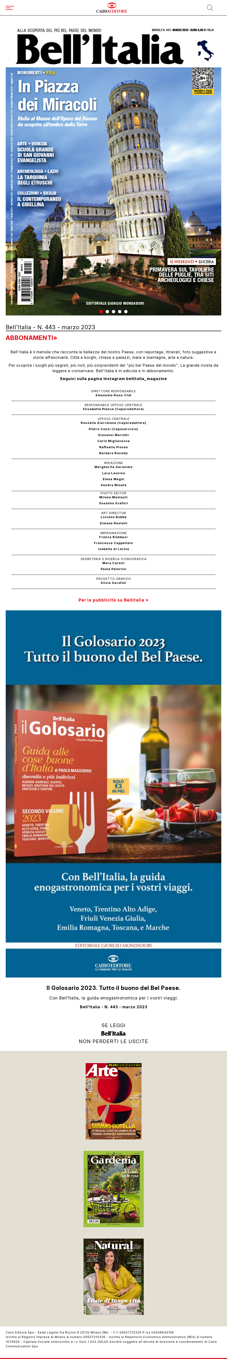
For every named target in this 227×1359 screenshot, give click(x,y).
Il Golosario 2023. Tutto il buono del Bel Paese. (114, 987)
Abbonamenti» (31, 337)
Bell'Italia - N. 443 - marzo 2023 (113, 1007)
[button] (101, 312)
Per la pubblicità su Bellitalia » (113, 599)
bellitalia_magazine (146, 378)
